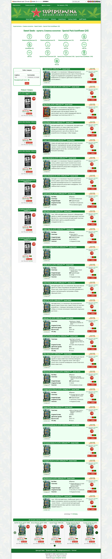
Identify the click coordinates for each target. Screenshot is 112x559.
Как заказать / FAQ (62, 5)
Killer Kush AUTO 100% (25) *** (57, 354)
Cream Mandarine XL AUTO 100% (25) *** (60, 176)
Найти (27, 83)
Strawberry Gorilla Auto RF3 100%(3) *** (27, 238)
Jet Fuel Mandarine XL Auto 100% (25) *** (60, 336)
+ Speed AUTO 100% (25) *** (56, 69)
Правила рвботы (51, 550)
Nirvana (53, 19)
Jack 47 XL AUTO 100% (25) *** (57, 300)
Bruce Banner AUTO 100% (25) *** (58, 122)
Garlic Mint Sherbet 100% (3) (27, 151)
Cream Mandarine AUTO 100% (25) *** (59, 158)
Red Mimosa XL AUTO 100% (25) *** (59, 478)
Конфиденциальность (64, 550)
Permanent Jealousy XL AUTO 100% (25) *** (61, 425)
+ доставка (30, 115)
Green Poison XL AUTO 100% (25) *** (59, 283)
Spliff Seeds (82, 19)
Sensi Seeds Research (42, 19)
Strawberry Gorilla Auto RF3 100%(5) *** (27, 209)
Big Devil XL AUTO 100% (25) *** (57, 105)
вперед (75, 514)
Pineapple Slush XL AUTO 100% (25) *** (60, 461)
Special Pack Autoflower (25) (51, 26)
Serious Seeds (72, 19)
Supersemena (16, 5)
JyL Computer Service (59, 558)
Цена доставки (40, 550)
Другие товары (46, 5)
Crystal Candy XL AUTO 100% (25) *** (59, 194)
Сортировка (31, 75)
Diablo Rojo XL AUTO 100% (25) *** (58, 229)
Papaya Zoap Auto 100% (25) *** (57, 407)
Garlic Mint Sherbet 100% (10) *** (27, 93)
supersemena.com (61, 554)
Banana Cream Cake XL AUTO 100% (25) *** (61, 87)
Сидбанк (17, 75)
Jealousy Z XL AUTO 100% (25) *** (58, 318)
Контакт (74, 550)
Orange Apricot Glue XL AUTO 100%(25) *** (61, 389)
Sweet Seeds (38, 26)
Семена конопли (30, 5)
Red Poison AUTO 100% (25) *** (57, 496)
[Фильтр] (27, 72)
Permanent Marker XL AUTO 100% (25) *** (61, 443)
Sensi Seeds (29, 19)
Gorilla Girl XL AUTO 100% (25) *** (58, 265)
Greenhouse (62, 19)
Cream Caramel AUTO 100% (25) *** (59, 140)
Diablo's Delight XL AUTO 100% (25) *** (60, 247)
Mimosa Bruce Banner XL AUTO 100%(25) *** (61, 372)
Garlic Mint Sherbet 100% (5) (27, 122)
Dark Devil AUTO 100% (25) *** (57, 211)
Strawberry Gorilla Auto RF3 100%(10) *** (27, 180)
